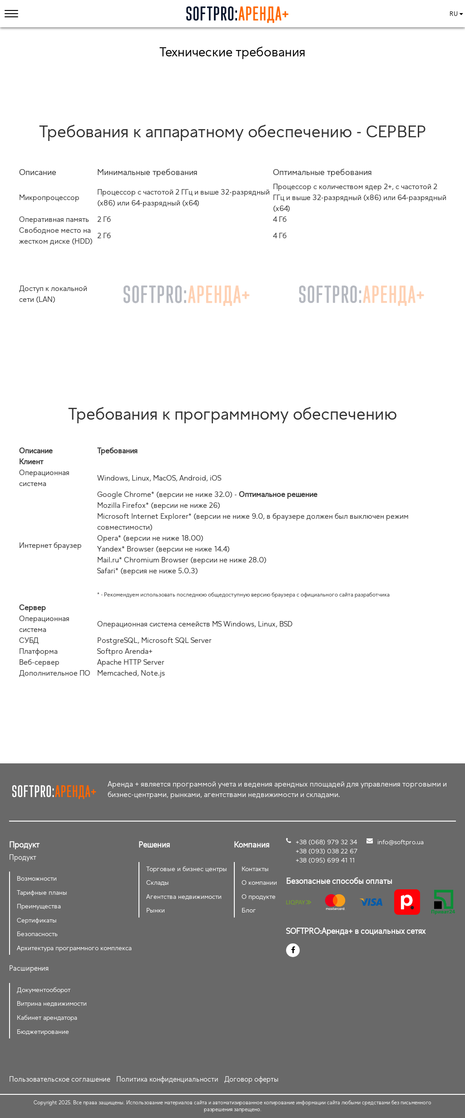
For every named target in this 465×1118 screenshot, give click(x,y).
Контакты (255, 868)
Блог (249, 910)
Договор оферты (251, 1079)
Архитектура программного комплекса (74, 948)
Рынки (155, 910)
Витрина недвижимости (52, 1003)
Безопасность (37, 934)
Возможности (37, 878)
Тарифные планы (42, 892)
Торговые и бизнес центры (186, 868)
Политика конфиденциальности (167, 1079)
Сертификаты (37, 920)
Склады (157, 882)
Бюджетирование (43, 1031)
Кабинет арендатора (47, 1017)
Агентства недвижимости (184, 896)
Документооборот (43, 989)
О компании (259, 882)
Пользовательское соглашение (59, 1079)
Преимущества (39, 906)
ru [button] (456, 13)
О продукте (259, 896)
